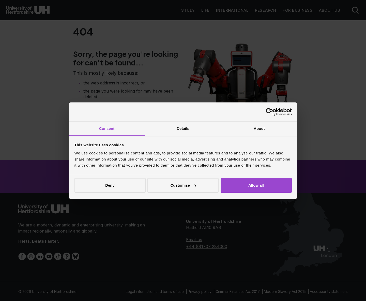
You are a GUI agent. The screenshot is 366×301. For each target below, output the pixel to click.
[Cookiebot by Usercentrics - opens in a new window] (269, 112)
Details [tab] (183, 128)
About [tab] (259, 128)
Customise (183, 185)
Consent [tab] (107, 128)
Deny (110, 185)
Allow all (256, 185)
